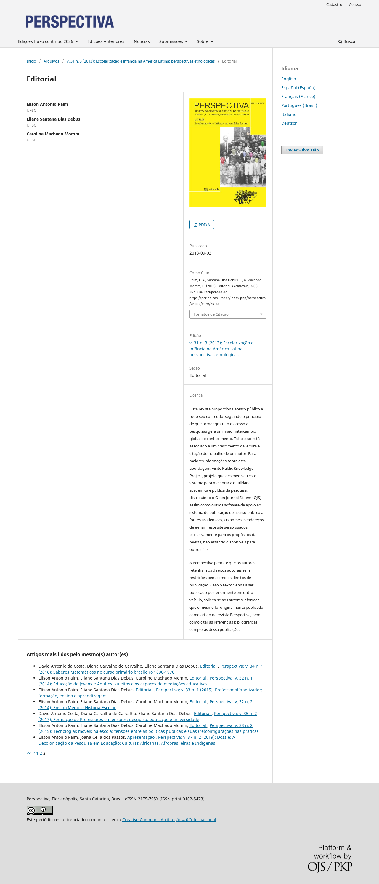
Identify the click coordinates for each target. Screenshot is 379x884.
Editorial (209, 666)
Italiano (288, 114)
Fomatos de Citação (211, 314)
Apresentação (141, 737)
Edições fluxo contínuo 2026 (46, 41)
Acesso (355, 4)
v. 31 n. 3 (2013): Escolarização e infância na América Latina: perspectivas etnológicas (141, 61)
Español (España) (298, 87)
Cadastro (334, 4)
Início (31, 61)
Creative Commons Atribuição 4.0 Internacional (169, 819)
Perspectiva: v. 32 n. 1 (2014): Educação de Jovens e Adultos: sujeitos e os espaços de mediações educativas (145, 681)
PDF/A (204, 224)
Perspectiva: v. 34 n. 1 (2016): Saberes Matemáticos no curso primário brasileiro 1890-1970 (150, 669)
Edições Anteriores (105, 41)
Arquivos (51, 61)
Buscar (347, 41)
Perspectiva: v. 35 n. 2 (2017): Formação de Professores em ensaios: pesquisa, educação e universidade (147, 716)
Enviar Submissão (302, 150)
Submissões (171, 41)
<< (29, 753)
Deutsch (289, 123)
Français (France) (298, 96)
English (288, 78)
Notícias (142, 41)
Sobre (203, 41)
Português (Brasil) (299, 105)
